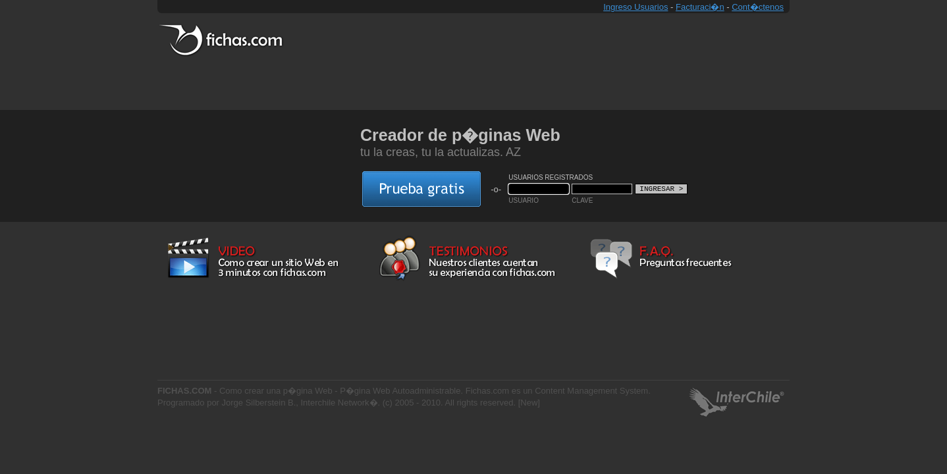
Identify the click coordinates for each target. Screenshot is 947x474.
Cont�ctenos (758, 7)
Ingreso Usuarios (635, 7)
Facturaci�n (700, 7)
